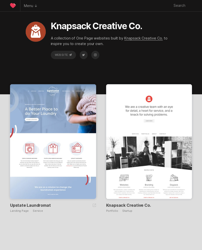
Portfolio (112, 211)
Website (63, 55)
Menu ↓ (30, 6)
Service (38, 211)
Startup (127, 211)
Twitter (83, 54)
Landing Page (19, 211)
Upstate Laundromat (30, 205)
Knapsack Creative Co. (143, 38)
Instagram (95, 54)
